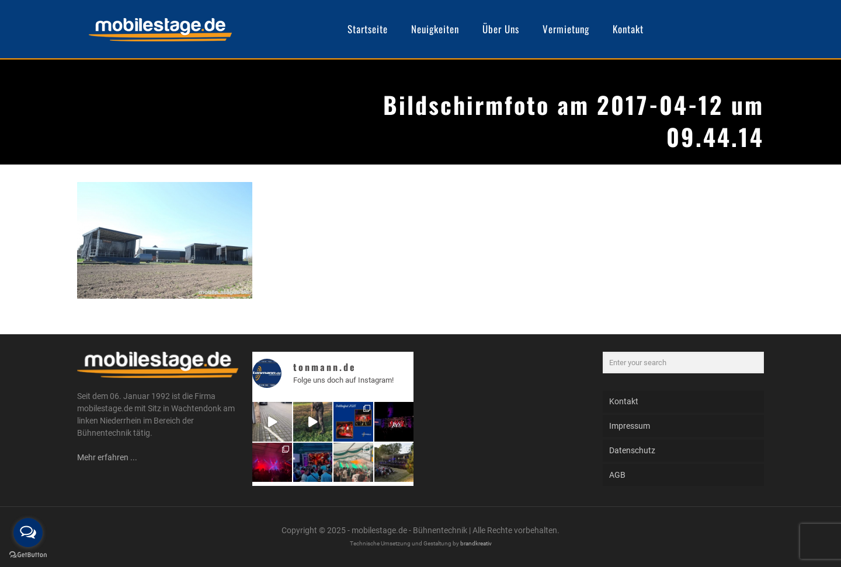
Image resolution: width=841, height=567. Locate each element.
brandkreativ (476, 543)
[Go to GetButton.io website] (28, 555)
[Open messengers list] (28, 532)
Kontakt (623, 401)
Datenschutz (632, 450)
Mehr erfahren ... (107, 457)
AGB (617, 475)
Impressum (629, 425)
